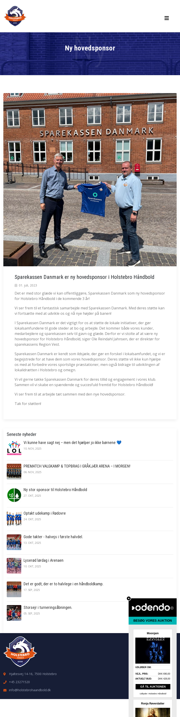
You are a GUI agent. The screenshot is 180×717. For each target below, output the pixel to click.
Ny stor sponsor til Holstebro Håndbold (55, 489)
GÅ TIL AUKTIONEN (153, 686)
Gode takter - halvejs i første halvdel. (53, 536)
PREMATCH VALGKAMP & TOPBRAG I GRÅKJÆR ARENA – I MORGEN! (77, 466)
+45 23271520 (19, 682)
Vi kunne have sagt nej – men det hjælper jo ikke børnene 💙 (72, 442)
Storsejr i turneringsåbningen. (48, 607)
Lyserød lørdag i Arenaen (44, 560)
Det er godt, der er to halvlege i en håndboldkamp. (63, 583)
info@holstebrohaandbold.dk (30, 690)
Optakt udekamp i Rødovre (45, 513)
